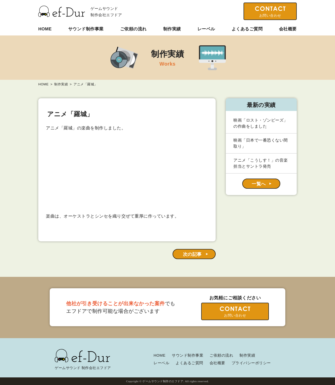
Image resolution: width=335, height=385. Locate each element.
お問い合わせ (270, 15)
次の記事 (192, 254)
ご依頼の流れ (133, 29)
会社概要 (288, 29)
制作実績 (172, 29)
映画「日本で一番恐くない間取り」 (260, 143)
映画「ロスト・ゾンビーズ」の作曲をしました (260, 123)
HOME (45, 29)
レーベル (206, 29)
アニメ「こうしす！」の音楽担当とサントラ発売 (260, 163)
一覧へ (259, 183)
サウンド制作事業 (86, 29)
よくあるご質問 (247, 29)
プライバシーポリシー (251, 363)
